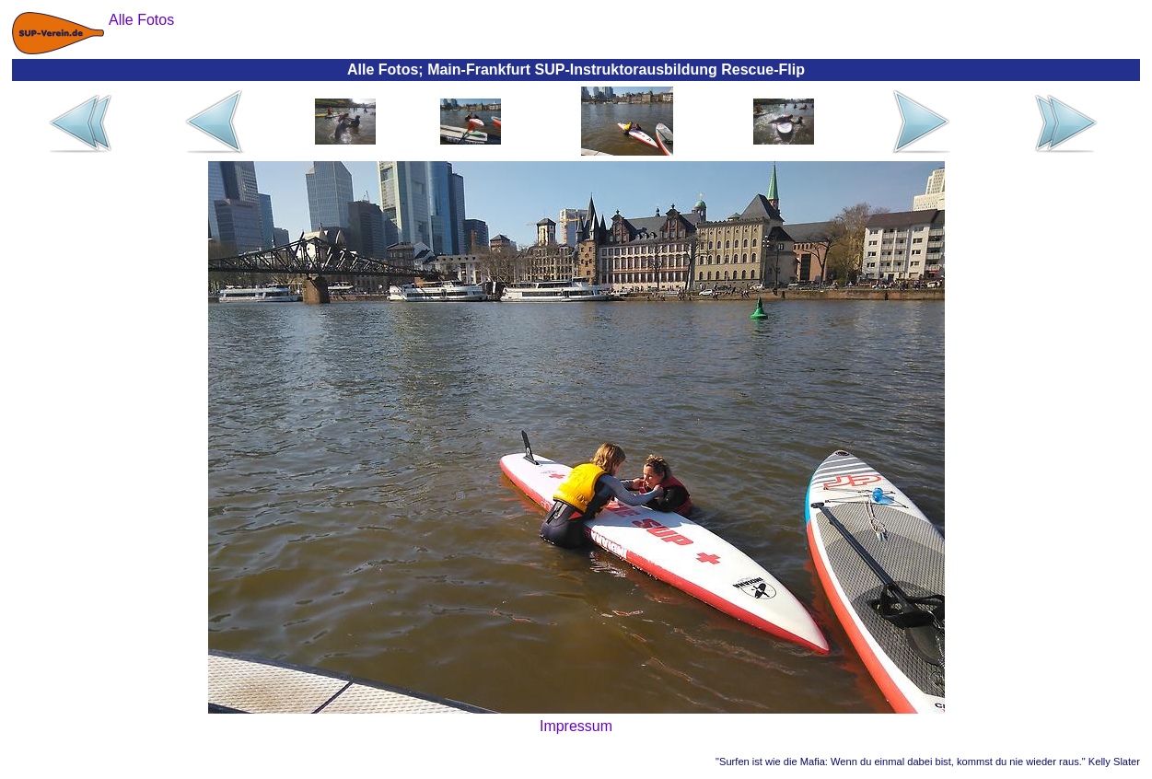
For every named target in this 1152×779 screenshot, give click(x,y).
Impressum (576, 726)
